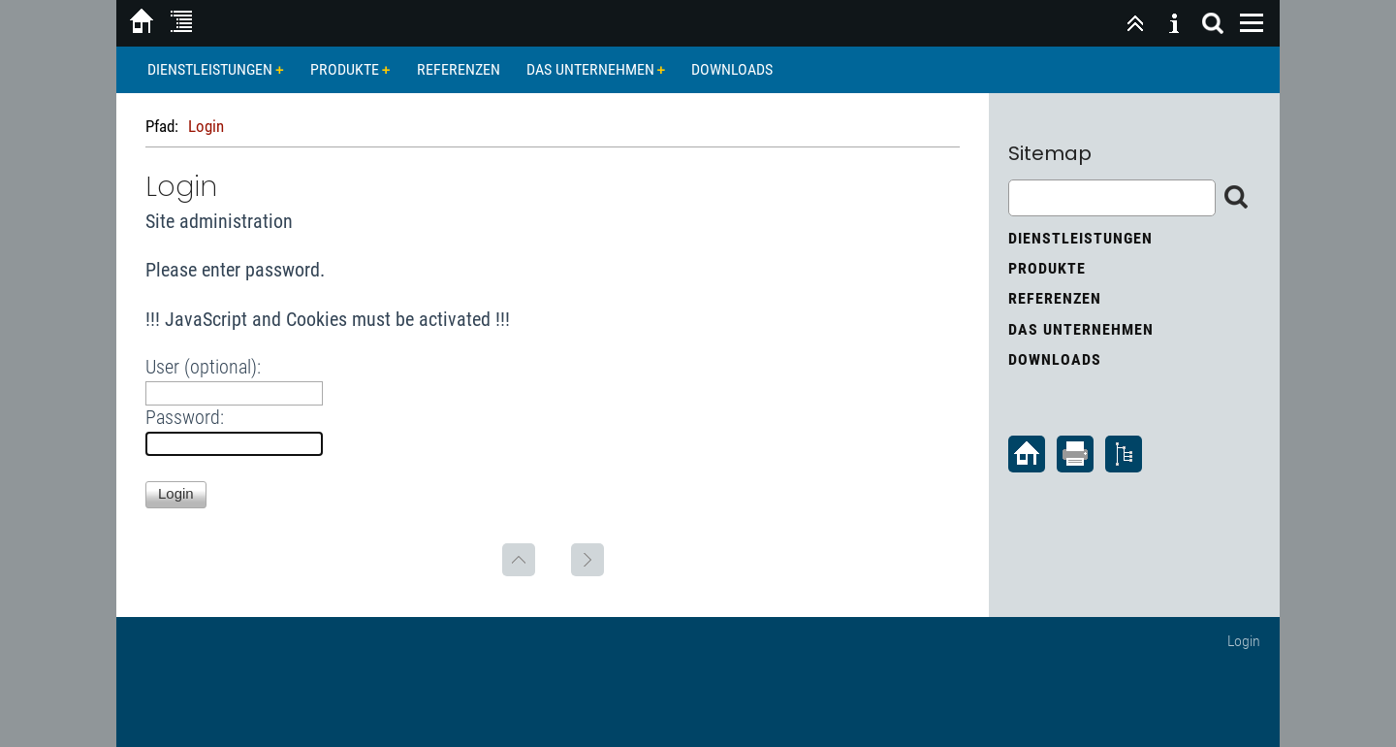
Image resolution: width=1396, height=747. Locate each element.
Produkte (344, 69)
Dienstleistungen (209, 69)
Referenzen (458, 69)
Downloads (732, 69)
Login (1243, 641)
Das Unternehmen (590, 69)
